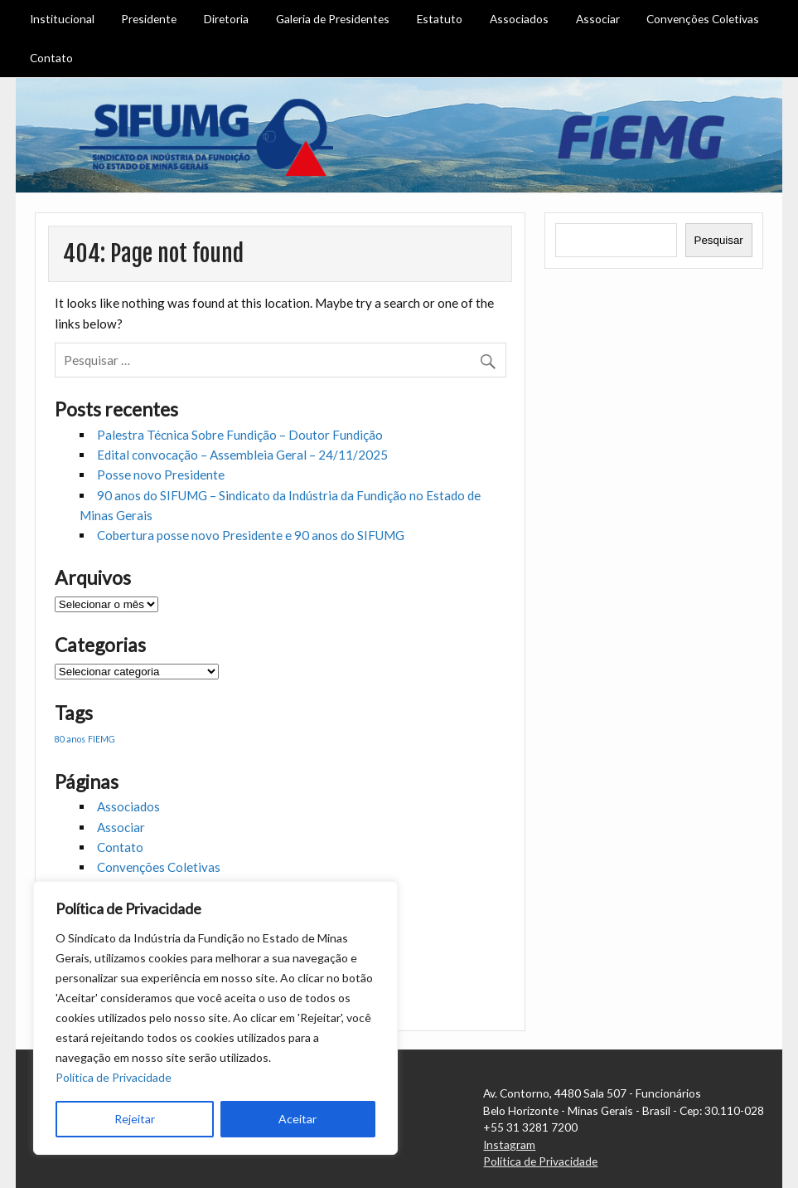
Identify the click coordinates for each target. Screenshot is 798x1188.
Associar (598, 19)
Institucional (62, 19)
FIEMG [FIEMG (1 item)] (101, 738)
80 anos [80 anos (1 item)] (70, 738)
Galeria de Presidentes (332, 19)
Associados (519, 19)
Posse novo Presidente (161, 474)
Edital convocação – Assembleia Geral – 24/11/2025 (242, 454)
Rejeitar (134, 1119)
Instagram (509, 1144)
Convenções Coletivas (702, 19)
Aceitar (297, 1119)
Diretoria (226, 19)
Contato (51, 58)
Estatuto (439, 19)
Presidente (149, 19)
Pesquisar (718, 240)
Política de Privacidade (114, 1077)
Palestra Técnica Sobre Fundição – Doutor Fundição (240, 434)
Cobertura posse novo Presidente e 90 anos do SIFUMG (250, 535)
